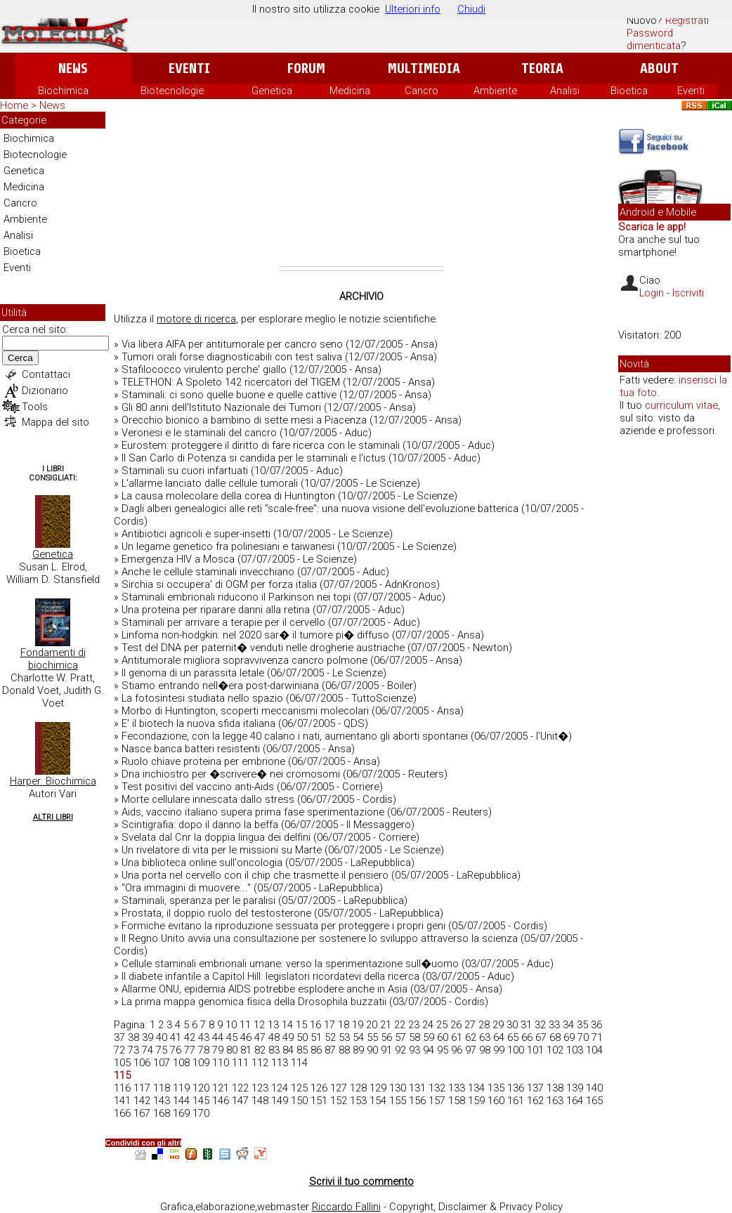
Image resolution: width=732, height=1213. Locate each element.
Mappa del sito (55, 422)
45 (231, 1037)
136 (515, 1088)
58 (414, 1037)
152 (338, 1100)
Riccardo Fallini (346, 1206)
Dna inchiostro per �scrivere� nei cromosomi (231, 774)
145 (200, 1100)
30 (512, 1024)
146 (220, 1100)
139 (574, 1088)
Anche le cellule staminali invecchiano (208, 571)
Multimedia (424, 68)
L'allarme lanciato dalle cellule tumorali (210, 483)
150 (299, 1100)
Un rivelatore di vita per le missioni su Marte (222, 850)
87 (330, 1050)
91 (386, 1050)
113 (279, 1062)
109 (200, 1062)
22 (399, 1024)
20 (371, 1024)
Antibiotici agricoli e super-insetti (196, 533)
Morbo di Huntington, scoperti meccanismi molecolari (245, 710)
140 (594, 1088)
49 (288, 1037)
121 (220, 1088)
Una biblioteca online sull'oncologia (202, 862)
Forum (306, 68)
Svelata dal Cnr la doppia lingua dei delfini (216, 837)
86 (316, 1050)
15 (301, 1024)
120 (200, 1088)
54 (358, 1037)
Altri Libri (53, 817)
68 (555, 1037)
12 (259, 1024)
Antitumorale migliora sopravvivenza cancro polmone (244, 660)
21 (385, 1024)
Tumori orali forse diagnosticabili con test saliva (232, 356)
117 (141, 1088)
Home (14, 105)
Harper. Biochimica (53, 781)
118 (161, 1088)
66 (526, 1037)
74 (147, 1050)
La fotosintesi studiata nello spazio (202, 698)
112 (259, 1062)
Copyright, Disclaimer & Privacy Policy (476, 1206)
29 (498, 1024)
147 (240, 1100)
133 (456, 1088)
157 (437, 1100)
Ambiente (495, 90)
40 (161, 1037)
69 (569, 1037)
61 (456, 1037)
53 (344, 1037)
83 (274, 1050)
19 (357, 1024)
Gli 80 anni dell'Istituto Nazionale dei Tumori (221, 407)
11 (245, 1024)
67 (541, 1037)
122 (240, 1088)
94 (428, 1050)
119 (181, 1088)
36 (596, 1024)
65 (512, 1037)
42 (189, 1037)
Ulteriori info (412, 9)
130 (397, 1088)
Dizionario (45, 390)
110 (220, 1062)
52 (330, 1037)
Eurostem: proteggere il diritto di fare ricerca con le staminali (261, 445)
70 (583, 1037)
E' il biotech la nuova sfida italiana (198, 723)
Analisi (565, 90)
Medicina (349, 90)
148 (259, 1100)
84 (288, 1050)
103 (574, 1050)
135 (496, 1088)
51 (316, 1037)
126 (319, 1088)
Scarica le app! (652, 227)
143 (161, 1100)
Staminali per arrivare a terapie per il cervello (223, 622)
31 (526, 1024)
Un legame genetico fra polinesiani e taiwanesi (228, 546)
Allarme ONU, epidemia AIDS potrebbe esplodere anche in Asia (264, 989)
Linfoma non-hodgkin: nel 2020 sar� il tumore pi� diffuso (255, 635)
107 (161, 1062)
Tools (35, 406)
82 (260, 1050)
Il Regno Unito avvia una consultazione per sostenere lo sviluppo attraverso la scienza (320, 938)
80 (231, 1050)
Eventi (189, 68)
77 (189, 1050)
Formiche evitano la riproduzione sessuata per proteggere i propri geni (283, 925)
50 (302, 1037)
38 (133, 1037)
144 (181, 1100)
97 (470, 1050)
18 (343, 1024)
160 (496, 1100)
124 (279, 1088)
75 (161, 1050)
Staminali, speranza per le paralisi (198, 900)
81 (245, 1050)
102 (555, 1050)
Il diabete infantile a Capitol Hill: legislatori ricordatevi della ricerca (270, 976)
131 (417, 1088)
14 (287, 1024)
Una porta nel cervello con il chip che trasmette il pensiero (255, 875)
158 (456, 1100)
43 (203, 1037)
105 (122, 1062)
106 (141, 1062)
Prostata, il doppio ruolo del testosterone (216, 913)
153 (358, 1100)
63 (484, 1037)
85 (302, 1050)
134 (476, 1088)
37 (119, 1037)
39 (147, 1037)
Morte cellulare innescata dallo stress (208, 799)
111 (240, 1062)
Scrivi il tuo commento (361, 1181)
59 (428, 1037)
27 (470, 1024)
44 (217, 1037)
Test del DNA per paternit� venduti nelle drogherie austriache (263, 647)
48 (274, 1037)
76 (175, 1050)
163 (555, 1100)
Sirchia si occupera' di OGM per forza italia (219, 584)
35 (582, 1024)
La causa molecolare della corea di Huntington (228, 496)
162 (535, 1100)
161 (515, 1100)
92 (400, 1050)
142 (141, 1100)
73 (133, 1050)
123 (259, 1088)
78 (203, 1050)
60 (442, 1037)
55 (372, 1037)
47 (260, 1037)
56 (386, 1037)
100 (515, 1050)
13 (273, 1024)
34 (568, 1024)
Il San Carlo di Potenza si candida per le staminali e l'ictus (254, 458)
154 (378, 1100)
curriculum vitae (681, 405)
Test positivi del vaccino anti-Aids (198, 786)
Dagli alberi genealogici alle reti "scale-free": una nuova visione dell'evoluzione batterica (320, 508)
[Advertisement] (361, 189)
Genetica (271, 90)
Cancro (421, 90)
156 (417, 1100)
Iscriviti (688, 293)
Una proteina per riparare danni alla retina (216, 609)
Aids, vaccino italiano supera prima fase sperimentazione (253, 812)
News (72, 68)
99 (498, 1050)
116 (122, 1088)
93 (414, 1050)
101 (535, 1050)
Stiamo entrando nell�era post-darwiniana (220, 685)
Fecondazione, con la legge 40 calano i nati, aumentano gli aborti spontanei (295, 736)
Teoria (542, 68)
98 (484, 1050)
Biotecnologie (172, 90)
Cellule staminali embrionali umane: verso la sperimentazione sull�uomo (290, 963)
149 (279, 1100)
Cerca (20, 358)
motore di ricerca (196, 319)
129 (378, 1088)
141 (122, 1100)
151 (319, 1100)
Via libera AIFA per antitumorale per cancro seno (232, 344)
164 (574, 1100)
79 (217, 1050)
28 (484, 1024)
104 (594, 1050)
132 (437, 1088)
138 (555, 1088)
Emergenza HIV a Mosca (178, 559)
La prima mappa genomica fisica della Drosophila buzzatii (254, 1001)
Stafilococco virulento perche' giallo (204, 369)
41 (175, 1037)
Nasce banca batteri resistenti (191, 748)
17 (329, 1024)
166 (122, 1113)
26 (456, 1024)
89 (358, 1050)
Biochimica (63, 90)
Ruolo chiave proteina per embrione (203, 761)
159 (476, 1100)
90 (372, 1050)
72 (119, 1050)
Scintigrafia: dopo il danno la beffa (200, 824)
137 (535, 1088)
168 (161, 1113)
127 (338, 1088)
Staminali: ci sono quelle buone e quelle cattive (229, 394)
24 (427, 1024)
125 (299, 1088)
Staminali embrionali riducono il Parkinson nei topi (236, 597)
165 (594, 1100)
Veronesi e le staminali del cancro (199, 432)
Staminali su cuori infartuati (185, 470)
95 (442, 1050)
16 (315, 1024)
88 (344, 1050)
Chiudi (471, 9)
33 (554, 1024)
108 (181, 1062)
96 (456, 1050)
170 (200, 1113)
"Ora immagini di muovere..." (186, 887)
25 (441, 1024)
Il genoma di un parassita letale (193, 673)
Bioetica (629, 90)
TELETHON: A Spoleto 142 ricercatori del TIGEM (231, 382)
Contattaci (46, 374)
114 (299, 1062)
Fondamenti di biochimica (53, 658)
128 (358, 1088)
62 (470, 1037)
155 (397, 1100)
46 (245, 1037)
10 (231, 1024)
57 (400, 1037)
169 (181, 1113)
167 (141, 1113)
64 (498, 1037)
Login (651, 293)
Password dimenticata (654, 39)
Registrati (687, 20)
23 (413, 1024)
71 (597, 1037)
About (659, 68)
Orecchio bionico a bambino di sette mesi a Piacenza (244, 420)
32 (540, 1024)
